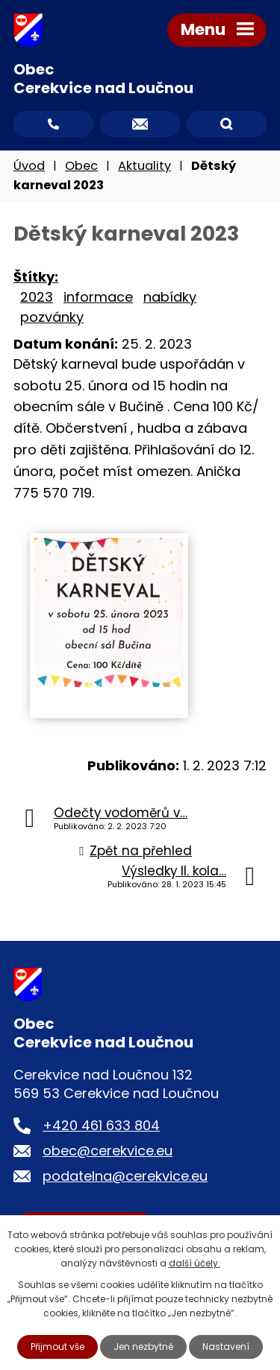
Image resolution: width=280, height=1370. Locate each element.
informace (98, 297)
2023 (36, 297)
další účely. (194, 1263)
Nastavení (225, 1346)
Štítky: (35, 276)
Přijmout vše (57, 1346)
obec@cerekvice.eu (107, 1150)
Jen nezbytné (143, 1346)
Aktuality (144, 165)
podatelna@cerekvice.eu (125, 1176)
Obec (81, 165)
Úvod (29, 165)
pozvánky (52, 317)
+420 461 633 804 (101, 1125)
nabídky (169, 297)
